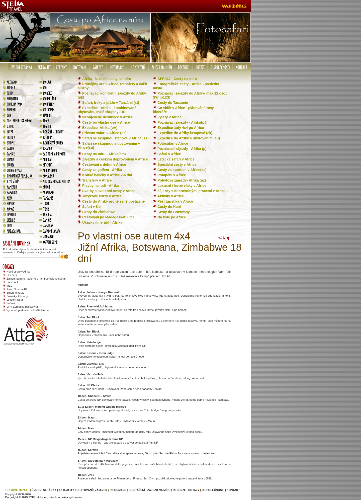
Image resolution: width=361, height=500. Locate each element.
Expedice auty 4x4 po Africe (180, 128)
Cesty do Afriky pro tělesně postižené (113, 201)
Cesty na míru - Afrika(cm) (104, 154)
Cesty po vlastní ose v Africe (106, 122)
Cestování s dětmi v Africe (104, 164)
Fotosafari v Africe (172, 143)
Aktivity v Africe (170, 196)
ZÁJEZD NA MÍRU (158, 489)
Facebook (13, 282)
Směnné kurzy (15, 292)
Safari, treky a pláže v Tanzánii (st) (110, 103)
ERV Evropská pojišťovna (22, 306)
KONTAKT (233, 489)
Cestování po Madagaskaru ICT (108, 217)
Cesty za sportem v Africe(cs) (182, 170)
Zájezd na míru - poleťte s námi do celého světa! (36, 278)
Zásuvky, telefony (17, 296)
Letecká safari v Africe (176, 159)
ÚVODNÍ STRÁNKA (44, 489)
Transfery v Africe (97, 180)
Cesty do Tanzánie (172, 103)
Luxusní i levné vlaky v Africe (181, 186)
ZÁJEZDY (101, 489)
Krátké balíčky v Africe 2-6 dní (107, 175)
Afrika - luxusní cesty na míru (106, 79)
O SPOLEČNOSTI (213, 489)
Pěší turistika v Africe (175, 201)
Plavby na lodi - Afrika (100, 186)
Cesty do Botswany (173, 212)
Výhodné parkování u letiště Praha (28, 310)
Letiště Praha (15, 299)
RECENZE (179, 489)
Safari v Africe (169, 154)
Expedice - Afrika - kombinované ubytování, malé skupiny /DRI (107, 110)
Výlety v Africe (169, 117)
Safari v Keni (93, 207)
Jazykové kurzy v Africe (102, 196)
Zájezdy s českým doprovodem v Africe (115, 159)
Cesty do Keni (169, 207)
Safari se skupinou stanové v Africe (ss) (115, 138)
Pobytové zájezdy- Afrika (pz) (181, 180)
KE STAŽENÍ (137, 489)
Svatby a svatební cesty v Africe (109, 191)
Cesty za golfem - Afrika (102, 170)
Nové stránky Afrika (18, 271)
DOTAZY (193, 489)
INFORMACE (118, 489)
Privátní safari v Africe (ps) (104, 133)
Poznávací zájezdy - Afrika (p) (182, 149)
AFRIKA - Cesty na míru (177, 79)
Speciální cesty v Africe (177, 164)
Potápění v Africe (171, 175)
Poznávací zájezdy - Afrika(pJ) (182, 122)
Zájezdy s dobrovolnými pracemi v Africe (191, 191)
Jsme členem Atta (17, 289)
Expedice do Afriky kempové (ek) (184, 133)
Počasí (11, 303)
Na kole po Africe (171, 217)
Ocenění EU (14, 275)
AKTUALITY (66, 489)
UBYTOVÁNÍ (84, 489)
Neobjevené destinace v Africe (107, 117)
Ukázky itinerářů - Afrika (102, 222)
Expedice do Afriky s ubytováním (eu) (188, 138)
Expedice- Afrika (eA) (99, 128)
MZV (9, 285)
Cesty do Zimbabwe (98, 212)
